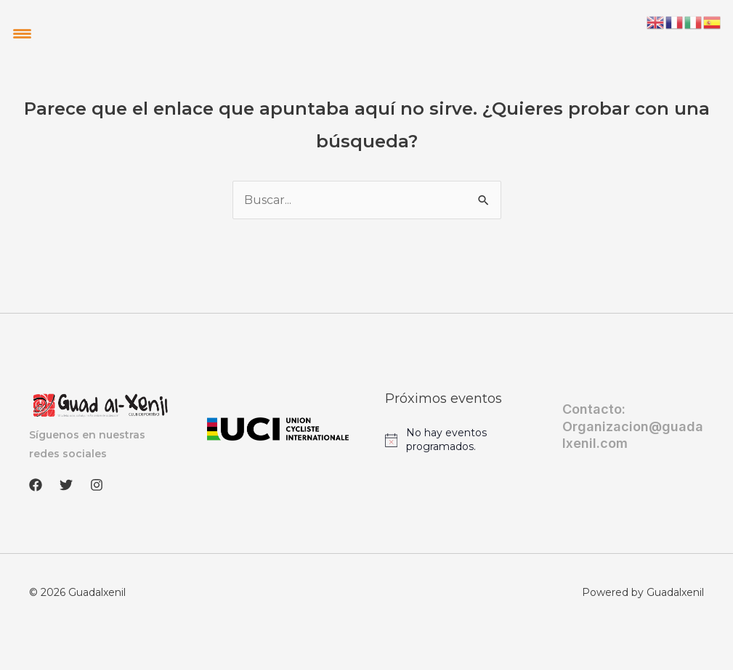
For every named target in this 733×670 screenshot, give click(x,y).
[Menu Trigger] (21, 33)
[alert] (456, 440)
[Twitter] (66, 484)
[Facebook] (35, 484)
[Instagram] (96, 484)
